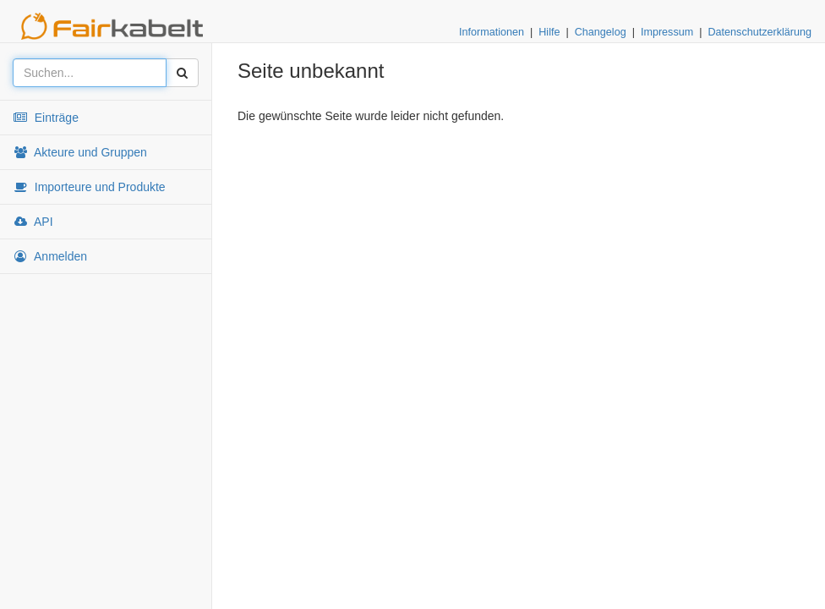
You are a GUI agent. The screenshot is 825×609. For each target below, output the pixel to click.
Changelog (600, 32)
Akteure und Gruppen (80, 152)
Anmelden (50, 256)
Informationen (491, 32)
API (33, 221)
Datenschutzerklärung (759, 32)
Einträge (46, 117)
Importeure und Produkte (89, 187)
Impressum (667, 32)
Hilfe (549, 32)
